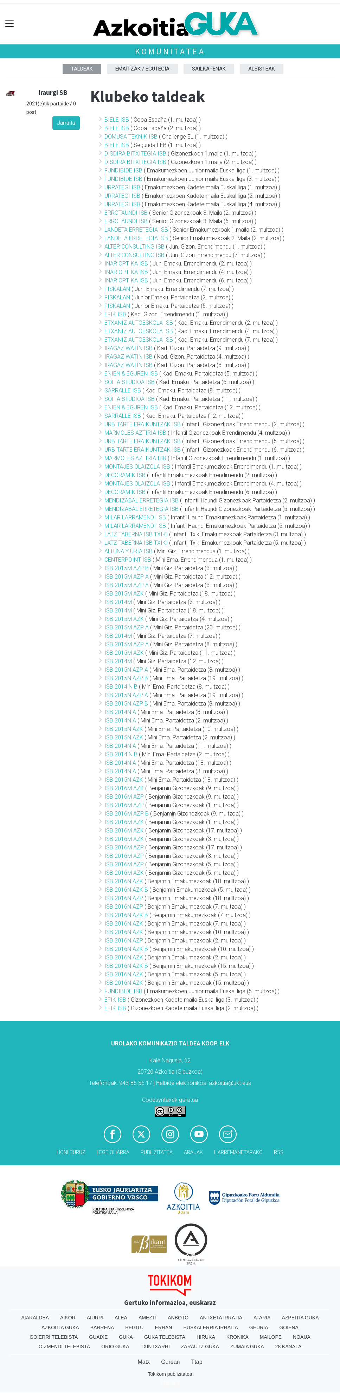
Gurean (170, 1362)
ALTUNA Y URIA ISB (128, 551)
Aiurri (95, 1317)
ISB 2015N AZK (123, 729)
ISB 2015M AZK (124, 593)
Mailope (271, 1337)
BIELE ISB (116, 119)
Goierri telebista (54, 1337)
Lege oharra (113, 1152)
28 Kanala (288, 1346)
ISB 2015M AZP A (126, 576)
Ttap (197, 1362)
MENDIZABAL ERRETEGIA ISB (141, 500)
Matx (143, 1362)
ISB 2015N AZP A (126, 669)
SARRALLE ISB (122, 390)
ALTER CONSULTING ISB (134, 246)
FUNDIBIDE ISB (123, 170)
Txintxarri (155, 1346)
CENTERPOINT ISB (127, 559)
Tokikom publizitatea (170, 1374)
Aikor (68, 1317)
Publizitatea (157, 1152)
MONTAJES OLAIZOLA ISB (137, 466)
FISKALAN (117, 289)
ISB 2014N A (120, 712)
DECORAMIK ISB (125, 475)
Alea (121, 1317)
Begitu (134, 1327)
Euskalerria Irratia (210, 1327)
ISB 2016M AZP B (126, 813)
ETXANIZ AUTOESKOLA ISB (138, 322)
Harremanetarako (238, 1152)
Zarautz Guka (200, 1346)
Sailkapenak (209, 69)
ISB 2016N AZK (123, 881)
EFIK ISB (115, 314)
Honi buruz (71, 1152)
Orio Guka (115, 1346)
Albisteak (261, 69)
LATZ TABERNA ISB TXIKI (136, 534)
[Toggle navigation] (9, 24)
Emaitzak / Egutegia (142, 69)
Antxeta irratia (221, 1317)
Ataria (262, 1317)
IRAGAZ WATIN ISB (128, 348)
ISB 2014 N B (120, 686)
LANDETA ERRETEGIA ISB (136, 229)
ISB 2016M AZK (124, 788)
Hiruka (206, 1337)
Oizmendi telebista (64, 1346)
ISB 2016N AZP (123, 898)
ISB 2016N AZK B (126, 889)
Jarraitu (66, 123)
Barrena (102, 1327)
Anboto (178, 1317)
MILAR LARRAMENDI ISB (135, 517)
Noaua (301, 1337)
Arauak (193, 1152)
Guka (126, 1337)
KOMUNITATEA (170, 51)
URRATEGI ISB (122, 187)
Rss (278, 1152)
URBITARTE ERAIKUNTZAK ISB (142, 424)
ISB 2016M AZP (124, 796)
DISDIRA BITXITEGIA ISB (135, 153)
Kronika (237, 1337)
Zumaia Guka (247, 1346)
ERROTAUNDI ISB (126, 212)
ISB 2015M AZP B (126, 568)
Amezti (147, 1317)
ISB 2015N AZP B (126, 678)
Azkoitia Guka (60, 1327)
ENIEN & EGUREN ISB (131, 373)
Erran (163, 1327)
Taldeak (82, 69)
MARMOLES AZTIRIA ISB (135, 432)
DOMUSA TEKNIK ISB (131, 136)
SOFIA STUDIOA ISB (129, 382)
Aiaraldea (35, 1317)
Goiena (288, 1327)
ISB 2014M (118, 602)
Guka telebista (164, 1337)
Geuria (258, 1327)
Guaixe (98, 1337)
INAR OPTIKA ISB (126, 263)
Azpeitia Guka (300, 1317)
